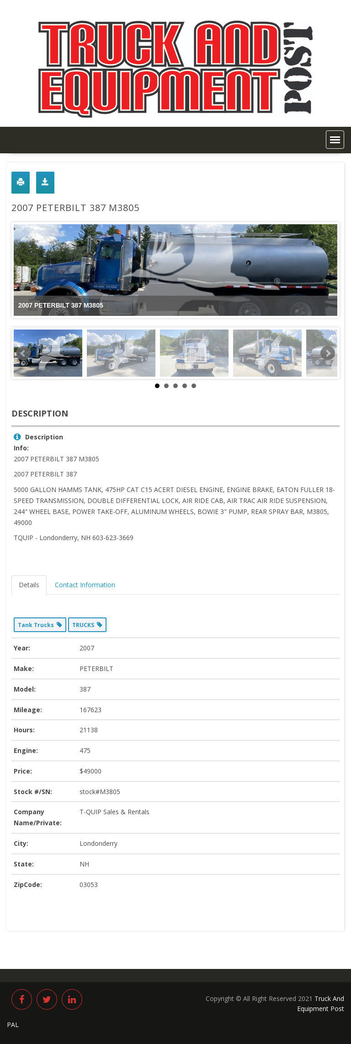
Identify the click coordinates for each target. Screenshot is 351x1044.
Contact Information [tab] (85, 584)
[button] (335, 139)
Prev (23, 353)
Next (327, 353)
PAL (13, 1024)
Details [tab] (29, 584)
